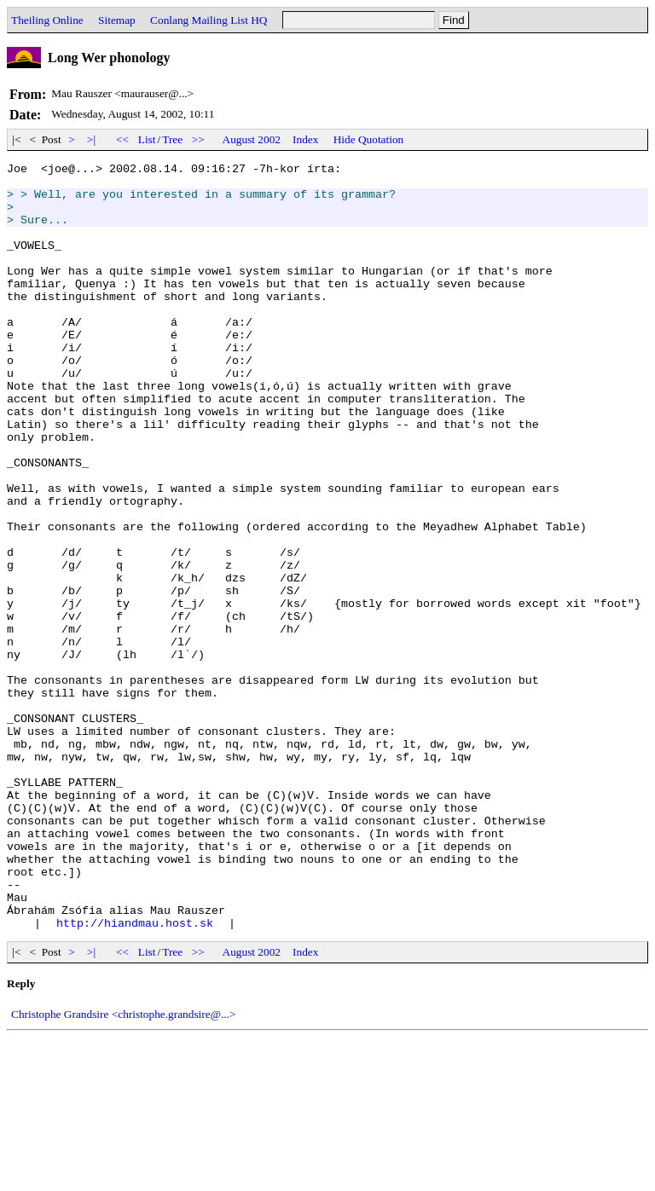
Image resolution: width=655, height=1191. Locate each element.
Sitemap (117, 20)
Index (305, 139)
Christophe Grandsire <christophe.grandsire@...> (123, 1167)
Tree (172, 139)
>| (91, 139)
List (147, 139)
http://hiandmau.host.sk (134, 1076)
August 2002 (252, 139)
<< (122, 139)
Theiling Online (47, 20)
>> (198, 139)
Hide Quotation (368, 139)
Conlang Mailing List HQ (208, 20)
